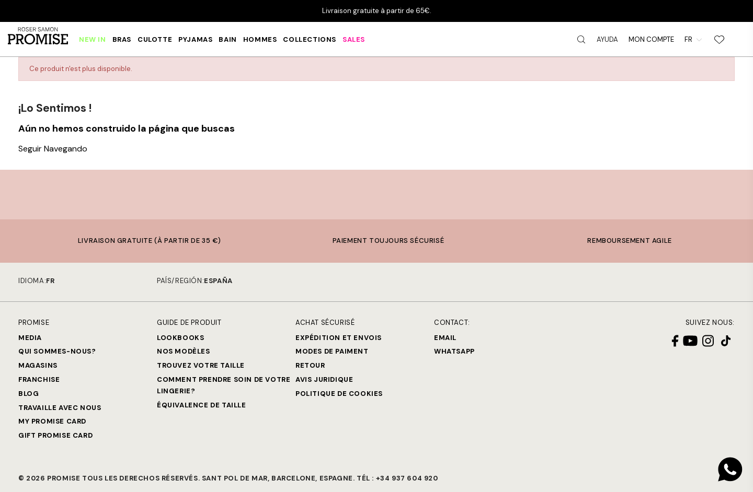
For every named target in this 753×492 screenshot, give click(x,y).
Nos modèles (183, 351)
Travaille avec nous (59, 407)
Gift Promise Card (55, 435)
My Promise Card (52, 421)
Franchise (39, 379)
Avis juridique (324, 379)
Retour (310, 365)
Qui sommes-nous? (57, 351)
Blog (28, 393)
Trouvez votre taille (201, 365)
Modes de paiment (332, 351)
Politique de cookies (339, 393)
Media (30, 337)
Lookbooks (180, 337)
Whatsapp (454, 351)
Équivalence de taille (201, 405)
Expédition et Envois (338, 337)
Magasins (38, 365)
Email (445, 337)
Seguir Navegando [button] (52, 148)
